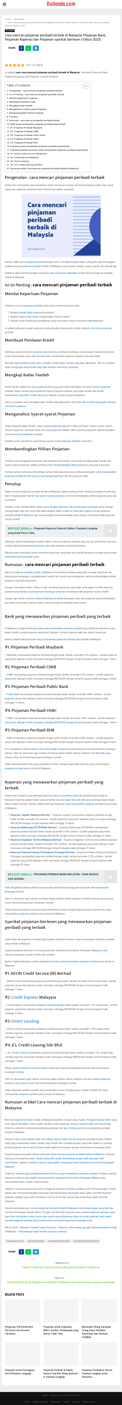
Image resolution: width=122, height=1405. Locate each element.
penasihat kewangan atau (36, 545)
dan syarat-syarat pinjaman (49, 495)
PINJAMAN (10, 31)
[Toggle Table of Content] (84, 86)
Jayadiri (26, 815)
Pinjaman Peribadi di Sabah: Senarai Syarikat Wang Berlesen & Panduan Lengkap (60, 1373)
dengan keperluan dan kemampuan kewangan (74, 506)
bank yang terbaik (47, 749)
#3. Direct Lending (19, 161)
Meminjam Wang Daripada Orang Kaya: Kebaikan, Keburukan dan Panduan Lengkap (96, 1332)
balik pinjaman (94, 320)
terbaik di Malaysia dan (26, 515)
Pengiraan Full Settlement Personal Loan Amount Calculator (19, 1330)
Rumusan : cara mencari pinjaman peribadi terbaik (34, 120)
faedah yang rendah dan (50, 1143)
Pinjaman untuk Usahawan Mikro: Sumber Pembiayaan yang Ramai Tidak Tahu (61, 1330)
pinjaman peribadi (36, 262)
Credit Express (24, 997)
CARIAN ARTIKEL (40, 1402)
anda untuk (32, 316)
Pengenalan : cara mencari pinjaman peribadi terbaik (35, 90)
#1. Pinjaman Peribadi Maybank (26, 127)
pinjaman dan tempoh (23, 1147)
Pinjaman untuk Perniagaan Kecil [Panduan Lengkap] (20, 1372)
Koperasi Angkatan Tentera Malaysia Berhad (36, 839)
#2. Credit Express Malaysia (24, 157)
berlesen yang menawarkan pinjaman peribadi (74, 961)
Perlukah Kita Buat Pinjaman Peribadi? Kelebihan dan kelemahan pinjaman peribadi (61, 1282)
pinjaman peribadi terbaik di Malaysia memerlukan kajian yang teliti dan (76, 1208)
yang (7, 659)
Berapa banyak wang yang (24, 312)
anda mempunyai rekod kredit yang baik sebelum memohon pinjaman (41, 367)
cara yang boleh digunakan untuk (66, 273)
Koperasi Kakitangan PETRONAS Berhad (34, 827)
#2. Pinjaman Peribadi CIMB (24, 131)
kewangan (73, 1192)
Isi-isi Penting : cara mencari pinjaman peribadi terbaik (36, 94)
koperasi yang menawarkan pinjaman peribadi (79, 803)
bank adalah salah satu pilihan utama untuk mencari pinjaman (54, 1139)
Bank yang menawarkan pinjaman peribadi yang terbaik (37, 124)
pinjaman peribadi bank (59, 1241)
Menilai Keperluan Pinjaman (23, 98)
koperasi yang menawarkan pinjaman (62, 795)
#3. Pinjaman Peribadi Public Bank (27, 135)
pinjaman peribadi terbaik (27, 1119)
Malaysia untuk (99, 950)
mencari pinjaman (101, 386)
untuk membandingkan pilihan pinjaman (67, 465)
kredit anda (35, 363)
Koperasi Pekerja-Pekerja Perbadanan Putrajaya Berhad (42, 852)
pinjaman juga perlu (62, 426)
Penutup (13, 116)
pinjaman (9, 698)
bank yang (105, 753)
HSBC (10, 718)
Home (27, 1402)
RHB (9, 738)
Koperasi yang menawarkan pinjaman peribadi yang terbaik (40, 146)
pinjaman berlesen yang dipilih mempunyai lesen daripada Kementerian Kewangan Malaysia (53, 1177)
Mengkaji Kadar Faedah (20, 105)
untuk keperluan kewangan (19, 556)
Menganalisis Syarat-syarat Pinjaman (27, 109)
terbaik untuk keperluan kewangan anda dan (42, 591)
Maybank (11, 655)
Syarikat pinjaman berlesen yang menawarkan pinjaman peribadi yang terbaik (49, 150)
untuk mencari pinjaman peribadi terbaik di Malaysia (77, 1154)
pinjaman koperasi (15, 1241)
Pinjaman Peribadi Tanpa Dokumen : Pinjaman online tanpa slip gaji (55, 1227)
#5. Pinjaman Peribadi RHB (24, 142)
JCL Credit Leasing (17, 1052)
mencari (49, 602)
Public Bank (13, 694)
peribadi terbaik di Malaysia (38, 572)
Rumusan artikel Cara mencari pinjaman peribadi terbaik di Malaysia (44, 168)
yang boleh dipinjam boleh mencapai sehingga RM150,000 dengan (39, 722)
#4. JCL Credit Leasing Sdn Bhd (26, 164)
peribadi (110, 939)
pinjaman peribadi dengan (50, 1005)
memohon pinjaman (101, 328)
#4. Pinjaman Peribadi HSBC (24, 139)
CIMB (10, 674)
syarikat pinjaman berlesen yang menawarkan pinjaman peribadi (63, 1173)
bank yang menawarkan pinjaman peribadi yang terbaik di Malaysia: (66, 639)
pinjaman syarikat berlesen (86, 1241)
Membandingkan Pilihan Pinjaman (26, 113)
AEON (10, 981)
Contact (76, 1402)
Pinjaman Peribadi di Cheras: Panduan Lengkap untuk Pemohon (97, 1373)
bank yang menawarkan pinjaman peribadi (60, 628)
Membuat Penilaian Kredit (22, 102)
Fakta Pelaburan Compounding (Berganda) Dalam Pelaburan (61, 1267)
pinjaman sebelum (71, 441)
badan (36, 799)
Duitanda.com (61, 4)
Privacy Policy (89, 1402)
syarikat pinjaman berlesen (26, 1068)
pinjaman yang (95, 831)
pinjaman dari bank (43, 351)
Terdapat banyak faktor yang (102, 1119)
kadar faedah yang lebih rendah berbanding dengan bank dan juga (63, 1158)
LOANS (66, 1402)
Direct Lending (25, 1021)
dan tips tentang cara (70, 1128)
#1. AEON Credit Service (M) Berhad (28, 153)
